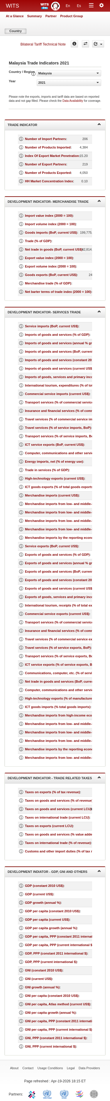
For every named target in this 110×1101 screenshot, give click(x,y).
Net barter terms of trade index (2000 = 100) (58, 291)
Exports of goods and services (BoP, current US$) (63, 571)
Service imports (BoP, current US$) (51, 326)
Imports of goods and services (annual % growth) (63, 343)
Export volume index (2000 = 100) (50, 266)
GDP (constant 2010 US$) (44, 885)
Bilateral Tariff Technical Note (43, 44)
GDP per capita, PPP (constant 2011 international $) (64, 936)
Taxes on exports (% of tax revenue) (52, 792)
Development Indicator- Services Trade (54, 312)
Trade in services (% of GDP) (47, 470)
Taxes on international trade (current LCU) (57, 817)
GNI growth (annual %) (42, 987)
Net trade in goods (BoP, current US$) (53, 249)
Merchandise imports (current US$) (52, 495)
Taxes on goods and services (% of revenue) (59, 800)
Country (15, 31)
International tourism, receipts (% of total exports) (63, 605)
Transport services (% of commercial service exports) (66, 622)
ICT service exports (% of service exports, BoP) (61, 664)
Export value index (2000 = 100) (49, 258)
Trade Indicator (54, 124)
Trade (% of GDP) (38, 241)
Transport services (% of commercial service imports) (66, 402)
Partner (51, 16)
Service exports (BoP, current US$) (51, 546)
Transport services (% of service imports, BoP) (61, 436)
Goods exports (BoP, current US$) (51, 275)
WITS (12, 6)
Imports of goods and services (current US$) (59, 368)
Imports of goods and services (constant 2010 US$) (64, 360)
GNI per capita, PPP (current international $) (58, 1029)
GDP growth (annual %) (43, 902)
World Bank (95, 1094)
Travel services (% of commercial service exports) (63, 639)
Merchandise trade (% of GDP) (48, 283)
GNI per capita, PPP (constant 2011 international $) (63, 1021)
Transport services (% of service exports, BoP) (60, 656)
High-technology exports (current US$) (54, 478)
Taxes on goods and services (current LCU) (58, 809)
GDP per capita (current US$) (47, 919)
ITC (33, 1094)
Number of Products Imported (48, 147)
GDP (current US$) (39, 894)
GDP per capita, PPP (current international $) (59, 945)
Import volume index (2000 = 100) (50, 224)
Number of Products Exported (48, 172)
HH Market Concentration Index (49, 181)
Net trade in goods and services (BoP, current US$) (64, 681)
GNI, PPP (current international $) (50, 1046)
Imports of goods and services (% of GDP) (57, 334)
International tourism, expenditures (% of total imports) (67, 385)
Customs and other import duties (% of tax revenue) (64, 851)
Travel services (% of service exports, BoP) (58, 647)
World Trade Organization (80, 1094)
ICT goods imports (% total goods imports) (57, 707)
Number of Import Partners (45, 139)
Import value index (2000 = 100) (49, 215)
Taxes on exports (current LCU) (49, 826)
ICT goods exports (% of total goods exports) (59, 487)
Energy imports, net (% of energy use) (54, 461)
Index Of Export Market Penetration (52, 156)
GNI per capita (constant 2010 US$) (52, 995)
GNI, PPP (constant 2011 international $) (55, 1038)
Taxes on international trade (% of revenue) (58, 843)
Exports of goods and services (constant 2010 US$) (64, 580)
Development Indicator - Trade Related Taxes (54, 777)
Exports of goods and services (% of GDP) (57, 554)
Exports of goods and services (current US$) (59, 588)
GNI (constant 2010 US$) (43, 970)
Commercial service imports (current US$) (57, 394)
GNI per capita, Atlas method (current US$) (57, 1004)
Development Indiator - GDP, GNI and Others (54, 871)
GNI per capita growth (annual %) (50, 1012)
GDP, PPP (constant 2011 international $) (56, 953)
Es (79, 6)
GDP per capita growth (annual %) (51, 928)
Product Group (71, 16)
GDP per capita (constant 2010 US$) (52, 911)
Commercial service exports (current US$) (57, 614)
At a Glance (15, 16)
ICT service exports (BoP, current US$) (54, 444)
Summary (34, 16)
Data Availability (73, 100)
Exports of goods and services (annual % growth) (63, 563)
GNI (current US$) (38, 979)
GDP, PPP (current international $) (51, 962)
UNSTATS (64, 1094)
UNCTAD (48, 1094)
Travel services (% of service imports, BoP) (58, 427)
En (68, 6)
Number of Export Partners (45, 164)
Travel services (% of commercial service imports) (63, 419)
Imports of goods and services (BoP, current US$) (63, 351)
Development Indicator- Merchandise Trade (54, 201)
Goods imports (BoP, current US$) (51, 232)
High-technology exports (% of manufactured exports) (66, 698)
